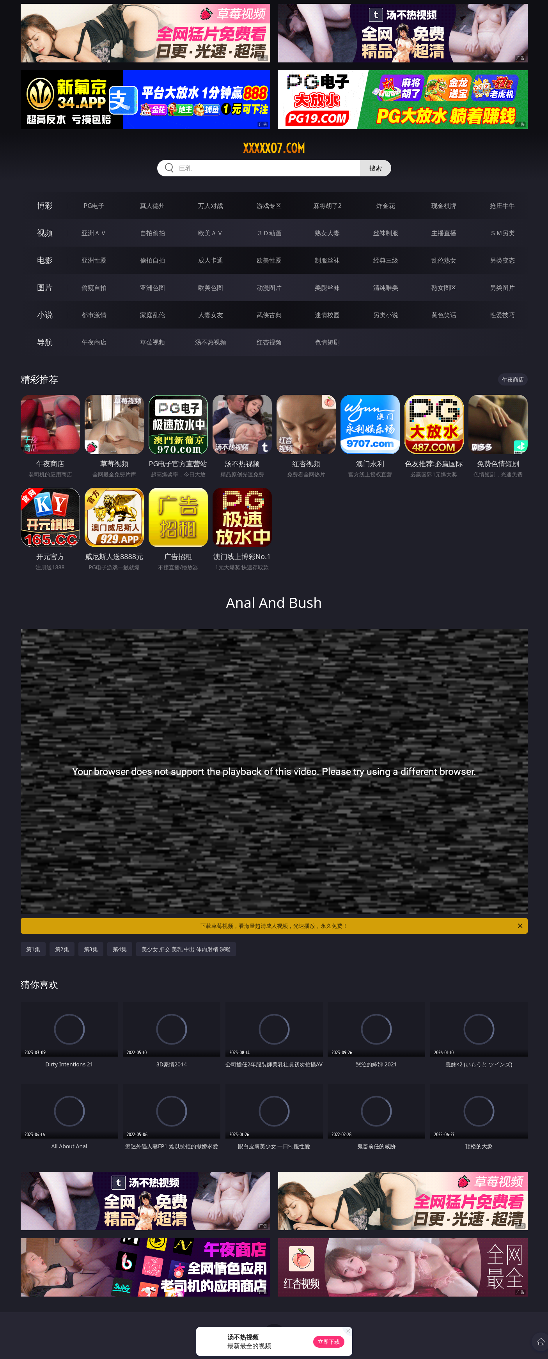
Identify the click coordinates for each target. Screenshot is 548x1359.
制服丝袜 (327, 260)
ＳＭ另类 (502, 233)
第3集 (91, 949)
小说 (45, 314)
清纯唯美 (385, 287)
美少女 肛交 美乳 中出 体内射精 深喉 (186, 949)
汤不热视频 (210, 342)
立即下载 (329, 1341)
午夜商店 (94, 342)
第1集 (33, 949)
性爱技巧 (502, 315)
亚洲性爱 (94, 260)
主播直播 (443, 233)
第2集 (62, 949)
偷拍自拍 (152, 260)
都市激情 (94, 315)
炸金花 (385, 205)
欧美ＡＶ (210, 233)
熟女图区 (443, 287)
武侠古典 (269, 315)
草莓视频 (152, 342)
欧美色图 (210, 287)
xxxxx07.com (274, 148)
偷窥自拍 (94, 287)
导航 (45, 342)
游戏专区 (269, 205)
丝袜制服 (385, 233)
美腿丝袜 (327, 287)
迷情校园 (327, 315)
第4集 (120, 949)
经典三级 (385, 260)
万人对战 (210, 205)
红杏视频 (269, 342)
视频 (45, 232)
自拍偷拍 (152, 233)
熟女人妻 (327, 233)
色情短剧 (327, 342)
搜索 (375, 168)
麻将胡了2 (327, 205)
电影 (45, 260)
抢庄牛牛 (502, 205)
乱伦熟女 (443, 260)
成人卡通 (210, 260)
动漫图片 (269, 287)
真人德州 (152, 205)
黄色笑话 (443, 315)
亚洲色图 (152, 287)
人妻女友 (210, 315)
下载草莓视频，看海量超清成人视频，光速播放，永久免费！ (362, 926)
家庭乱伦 (152, 315)
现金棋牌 (443, 205)
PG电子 (94, 205)
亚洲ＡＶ (94, 233)
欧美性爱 (269, 260)
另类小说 (385, 315)
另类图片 (502, 287)
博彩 (45, 205)
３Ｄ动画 (269, 233)
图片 (45, 287)
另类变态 (502, 260)
